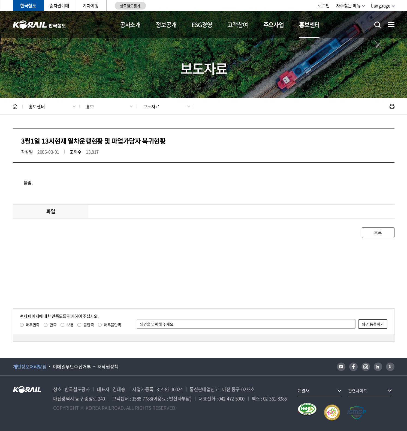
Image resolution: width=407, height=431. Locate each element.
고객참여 (237, 24)
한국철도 (28, 5)
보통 (70, 324)
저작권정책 (107, 366)
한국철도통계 (130, 5)
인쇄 (392, 106)
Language (380, 5)
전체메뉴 (391, 24)
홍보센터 (309, 24)
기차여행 (90, 5)
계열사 (303, 391)
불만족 (88, 324)
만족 (53, 324)
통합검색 (377, 25)
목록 (378, 232)
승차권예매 (59, 5)
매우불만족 (112, 324)
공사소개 (130, 24)
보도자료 (151, 106)
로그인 (324, 5)
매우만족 (33, 324)
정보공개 (166, 24)
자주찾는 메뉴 (348, 5)
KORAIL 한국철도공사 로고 (39, 24)
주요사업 (273, 24)
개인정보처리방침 (30, 366)
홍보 (90, 106)
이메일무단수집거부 (72, 366)
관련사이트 (357, 391)
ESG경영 (202, 24)
